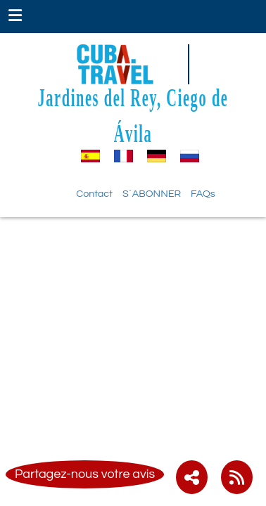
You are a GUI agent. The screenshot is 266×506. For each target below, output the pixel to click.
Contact (94, 193)
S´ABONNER (151, 193)
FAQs (203, 193)
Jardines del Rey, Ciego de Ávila (133, 115)
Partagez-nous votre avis (85, 474)
